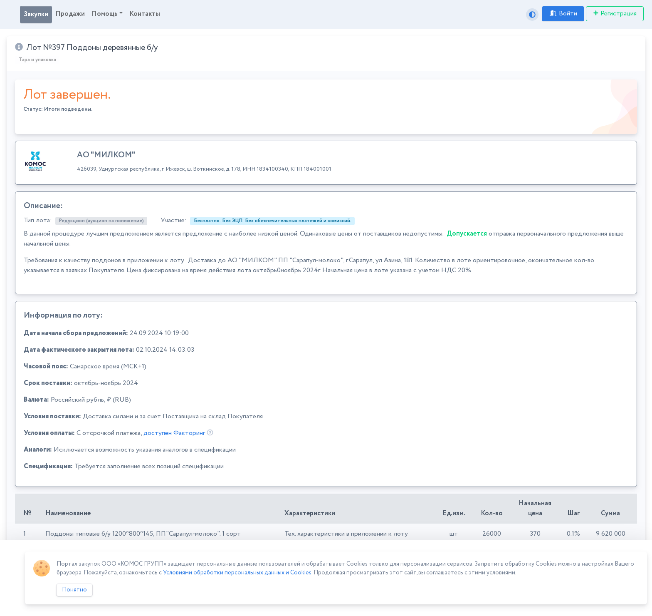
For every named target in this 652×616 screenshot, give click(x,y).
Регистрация (615, 13)
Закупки (36, 14)
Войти (563, 13)
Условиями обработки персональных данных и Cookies (237, 573)
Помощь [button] (104, 14)
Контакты (144, 14)
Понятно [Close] (74, 590)
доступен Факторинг (174, 433)
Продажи (70, 14)
